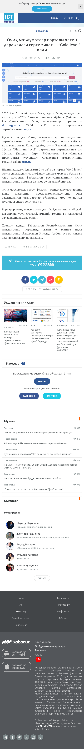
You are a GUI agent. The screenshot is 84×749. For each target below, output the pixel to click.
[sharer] (25, 280)
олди (27, 129)
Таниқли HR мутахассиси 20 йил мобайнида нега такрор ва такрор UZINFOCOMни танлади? (40, 466)
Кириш (54, 18)
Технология (9, 474)
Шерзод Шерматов (28, 523)
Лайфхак (63, 618)
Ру (72, 18)
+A (75, 31)
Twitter (52, 395)
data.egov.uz (11, 125)
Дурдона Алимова (27, 554)
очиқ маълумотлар (33, 247)
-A (70, 31)
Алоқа (38, 654)
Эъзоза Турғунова (27, 565)
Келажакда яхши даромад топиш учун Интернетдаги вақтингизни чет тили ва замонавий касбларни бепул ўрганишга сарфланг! (67, 339)
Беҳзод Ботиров (26, 544)
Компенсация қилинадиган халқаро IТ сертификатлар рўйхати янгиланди (14, 337)
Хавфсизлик (63, 611)
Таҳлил (21, 598)
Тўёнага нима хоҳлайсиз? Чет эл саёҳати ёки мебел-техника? (37, 453)
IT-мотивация (9, 326)
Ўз (69, 18)
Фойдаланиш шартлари (50, 646)
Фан (33, 325)
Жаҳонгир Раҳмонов (28, 533)
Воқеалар (42, 30)
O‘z (65, 18)
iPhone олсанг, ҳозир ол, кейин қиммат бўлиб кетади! (33, 489)
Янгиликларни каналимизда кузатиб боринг (45, 263)
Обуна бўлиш (42, 9)
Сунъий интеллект (20, 618)
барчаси (42, 578)
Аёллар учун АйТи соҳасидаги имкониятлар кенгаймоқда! (35, 443)
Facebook (29, 395)
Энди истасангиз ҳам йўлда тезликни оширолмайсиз (32, 478)
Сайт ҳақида (43, 642)
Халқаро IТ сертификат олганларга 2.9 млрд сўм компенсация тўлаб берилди (42, 335)
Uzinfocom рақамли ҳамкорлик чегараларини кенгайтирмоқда (38, 432)
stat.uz (26, 161)
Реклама (40, 650)
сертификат (11, 247)
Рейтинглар (21, 624)
